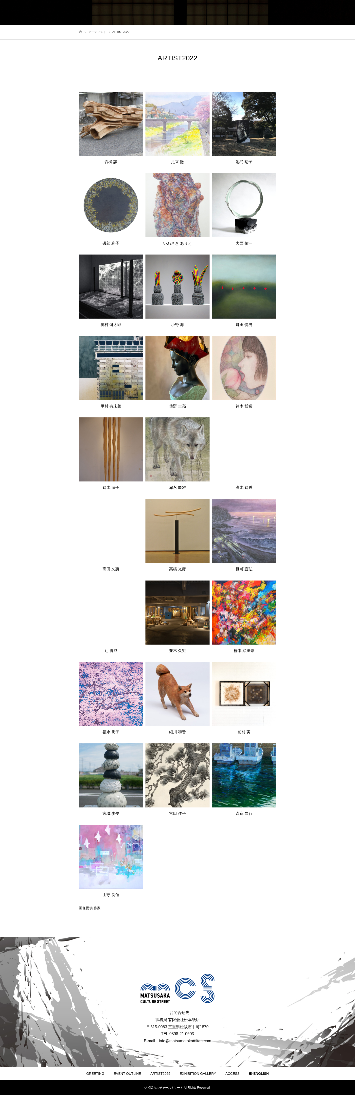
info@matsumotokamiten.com (185, 1041)
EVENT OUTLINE (127, 1074)
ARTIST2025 (160, 1074)
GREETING (95, 1074)
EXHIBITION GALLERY (198, 1074)
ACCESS (232, 1074)
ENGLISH (259, 1074)
